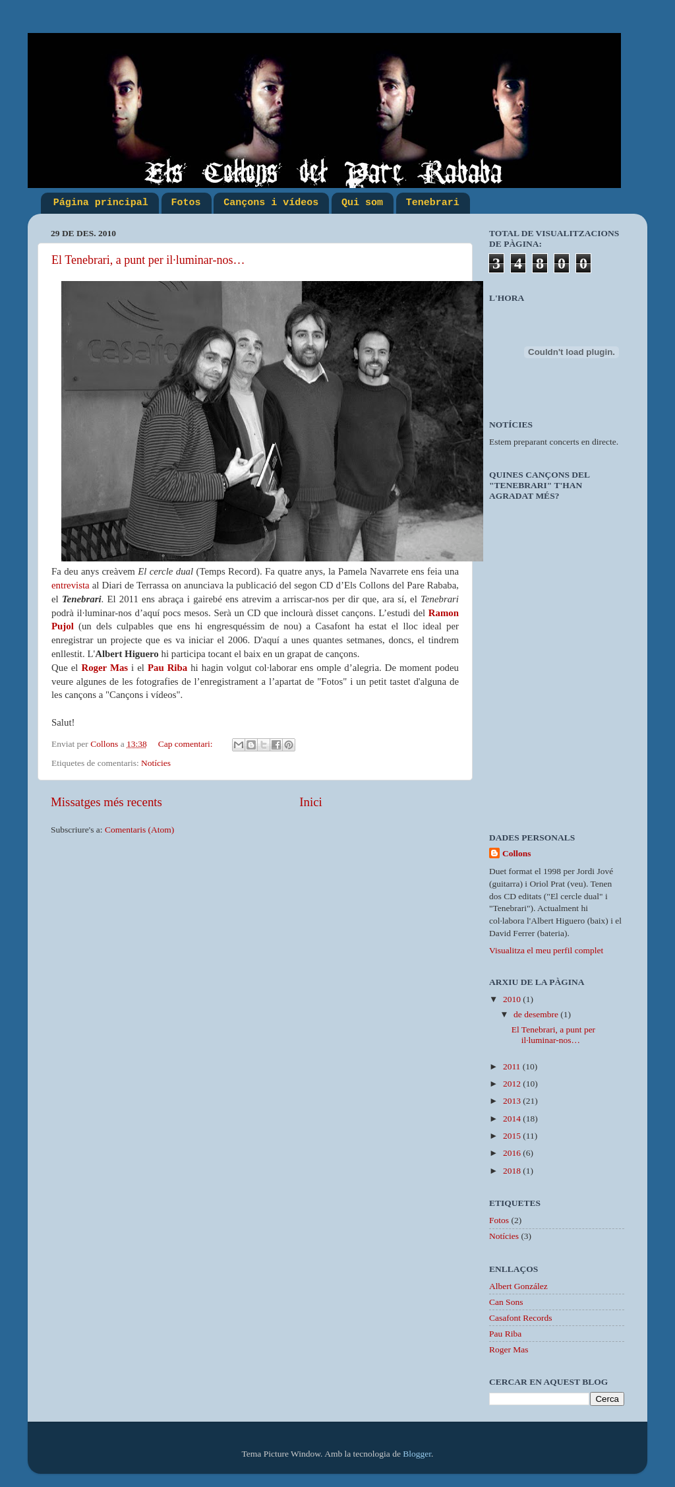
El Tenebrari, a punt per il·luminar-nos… (148, 260)
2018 (513, 1171)
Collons (516, 853)
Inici (310, 802)
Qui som (362, 202)
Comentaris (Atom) (139, 830)
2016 (513, 1153)
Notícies (156, 763)
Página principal (100, 202)
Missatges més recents (106, 802)
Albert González (518, 1286)
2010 (513, 999)
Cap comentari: (186, 744)
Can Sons (506, 1302)
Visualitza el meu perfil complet (546, 950)
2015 (513, 1136)
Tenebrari (432, 202)
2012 (513, 1084)
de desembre (537, 1014)
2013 (513, 1101)
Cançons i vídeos (270, 202)
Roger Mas (104, 667)
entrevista (70, 585)
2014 (513, 1118)
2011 (513, 1066)
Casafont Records (520, 1318)
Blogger (417, 1454)
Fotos (186, 202)
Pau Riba (167, 667)
